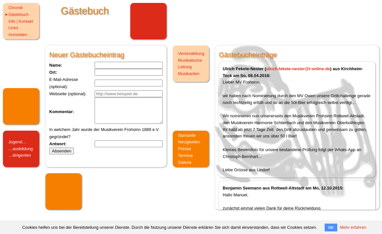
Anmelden (17, 34)
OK (331, 227)
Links (13, 27)
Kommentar (61, 114)
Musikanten (188, 73)
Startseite (187, 135)
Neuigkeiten (189, 141)
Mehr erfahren (353, 227)
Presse (184, 148)
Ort (52, 72)
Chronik (15, 7)
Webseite (58, 93)
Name (55, 65)
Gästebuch (18, 14)
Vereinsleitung (191, 53)
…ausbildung (20, 148)
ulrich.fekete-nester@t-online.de (298, 68)
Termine (185, 155)
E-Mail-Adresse (63, 79)
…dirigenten (19, 155)
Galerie (184, 162)
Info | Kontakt (20, 21)
